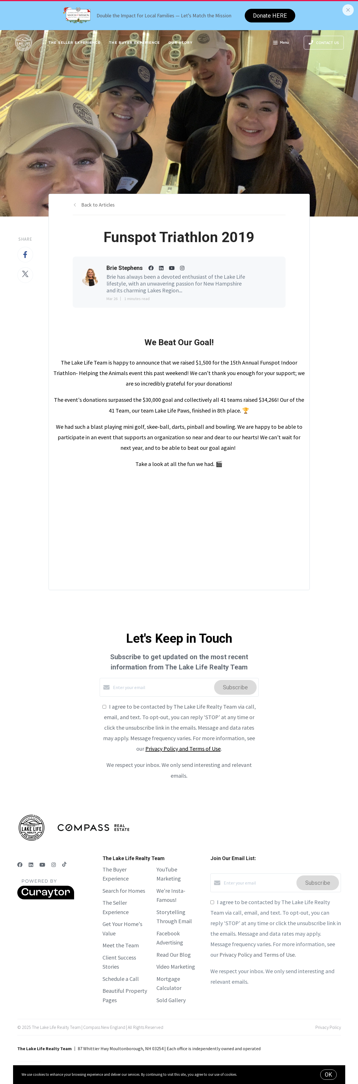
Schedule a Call (120, 978)
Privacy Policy (328, 1027)
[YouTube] (42, 865)
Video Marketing (175, 966)
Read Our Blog (173, 954)
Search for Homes (123, 890)
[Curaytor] (45, 898)
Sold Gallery (171, 1000)
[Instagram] (53, 865)
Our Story (180, 42)
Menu (281, 43)
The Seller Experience (75, 42)
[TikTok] (64, 865)
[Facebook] (19, 865)
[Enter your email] (162, 687)
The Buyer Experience (134, 42)
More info (245, 1074)
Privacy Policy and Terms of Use (183, 748)
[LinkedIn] (31, 865)
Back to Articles (98, 204)
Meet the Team (120, 945)
